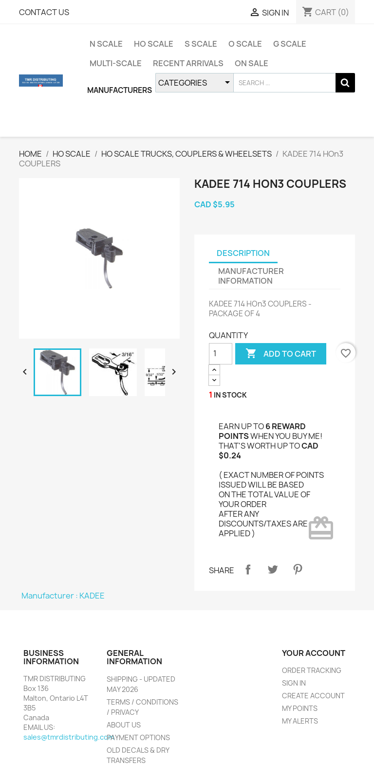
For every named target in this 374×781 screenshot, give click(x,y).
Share (248, 569)
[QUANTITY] (220, 353)
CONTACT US (44, 12)
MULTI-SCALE (116, 63)
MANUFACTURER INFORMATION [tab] (251, 276)
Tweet (272, 569)
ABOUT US (124, 724)
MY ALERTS (300, 721)
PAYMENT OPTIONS (138, 737)
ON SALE (251, 63)
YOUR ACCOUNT (313, 653)
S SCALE (201, 43)
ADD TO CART (280, 353)
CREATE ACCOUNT (313, 695)
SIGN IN (294, 683)
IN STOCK (230, 395)
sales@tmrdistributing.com (68, 737)
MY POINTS (300, 708)
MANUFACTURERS (119, 90)
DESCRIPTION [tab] (243, 253)
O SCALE (245, 43)
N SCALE (106, 43)
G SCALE (289, 43)
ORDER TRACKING (311, 670)
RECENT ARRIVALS (188, 63)
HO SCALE (153, 43)
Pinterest (297, 569)
